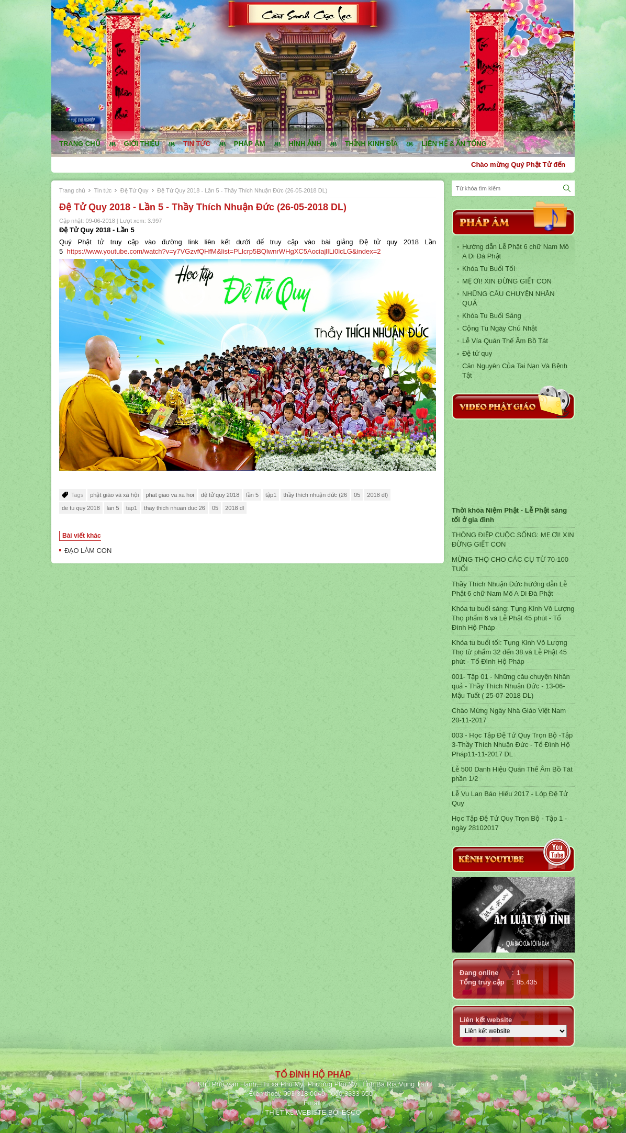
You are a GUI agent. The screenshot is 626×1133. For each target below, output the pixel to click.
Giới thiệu (142, 144)
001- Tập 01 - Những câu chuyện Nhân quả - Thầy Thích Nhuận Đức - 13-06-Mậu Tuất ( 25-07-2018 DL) (511, 686)
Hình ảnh (305, 144)
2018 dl (234, 508)
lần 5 (252, 495)
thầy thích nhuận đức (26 (315, 495)
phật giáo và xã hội (114, 495)
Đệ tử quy (477, 353)
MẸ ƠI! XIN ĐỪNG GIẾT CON (507, 281)
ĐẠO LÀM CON (87, 550)
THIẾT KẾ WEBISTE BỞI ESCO (313, 1112)
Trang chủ (79, 144)
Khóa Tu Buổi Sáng (491, 316)
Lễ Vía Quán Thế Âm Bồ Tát (505, 341)
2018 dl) (377, 495)
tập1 (270, 495)
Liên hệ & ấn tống (454, 144)
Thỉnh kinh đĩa (371, 144)
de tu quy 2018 (81, 508)
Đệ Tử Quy (134, 190)
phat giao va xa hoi (170, 495)
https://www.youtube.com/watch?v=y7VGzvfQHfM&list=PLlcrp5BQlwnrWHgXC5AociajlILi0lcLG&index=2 (223, 251)
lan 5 (113, 508)
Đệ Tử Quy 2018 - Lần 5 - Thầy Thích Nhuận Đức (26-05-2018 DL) (242, 190)
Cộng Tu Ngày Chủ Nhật (499, 328)
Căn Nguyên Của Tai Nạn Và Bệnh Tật (514, 370)
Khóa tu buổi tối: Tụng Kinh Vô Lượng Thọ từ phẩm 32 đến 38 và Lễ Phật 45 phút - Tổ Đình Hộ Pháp (509, 652)
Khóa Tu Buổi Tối (488, 269)
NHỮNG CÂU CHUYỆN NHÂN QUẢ (508, 298)
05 (357, 495)
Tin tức (196, 144)
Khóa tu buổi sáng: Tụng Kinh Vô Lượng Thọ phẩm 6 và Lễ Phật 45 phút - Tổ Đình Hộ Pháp (513, 618)
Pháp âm (249, 144)
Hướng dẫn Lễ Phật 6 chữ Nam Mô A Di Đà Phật (515, 251)
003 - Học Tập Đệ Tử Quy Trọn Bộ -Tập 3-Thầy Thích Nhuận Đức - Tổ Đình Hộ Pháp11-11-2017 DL (512, 744)
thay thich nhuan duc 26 (174, 508)
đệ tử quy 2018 (220, 495)
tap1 (131, 508)
